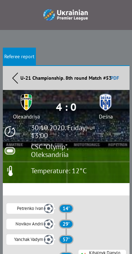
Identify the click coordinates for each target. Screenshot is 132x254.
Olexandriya (26, 116)
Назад (15, 78)
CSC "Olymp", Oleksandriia (50, 150)
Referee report (19, 56)
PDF (115, 78)
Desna (106, 116)
